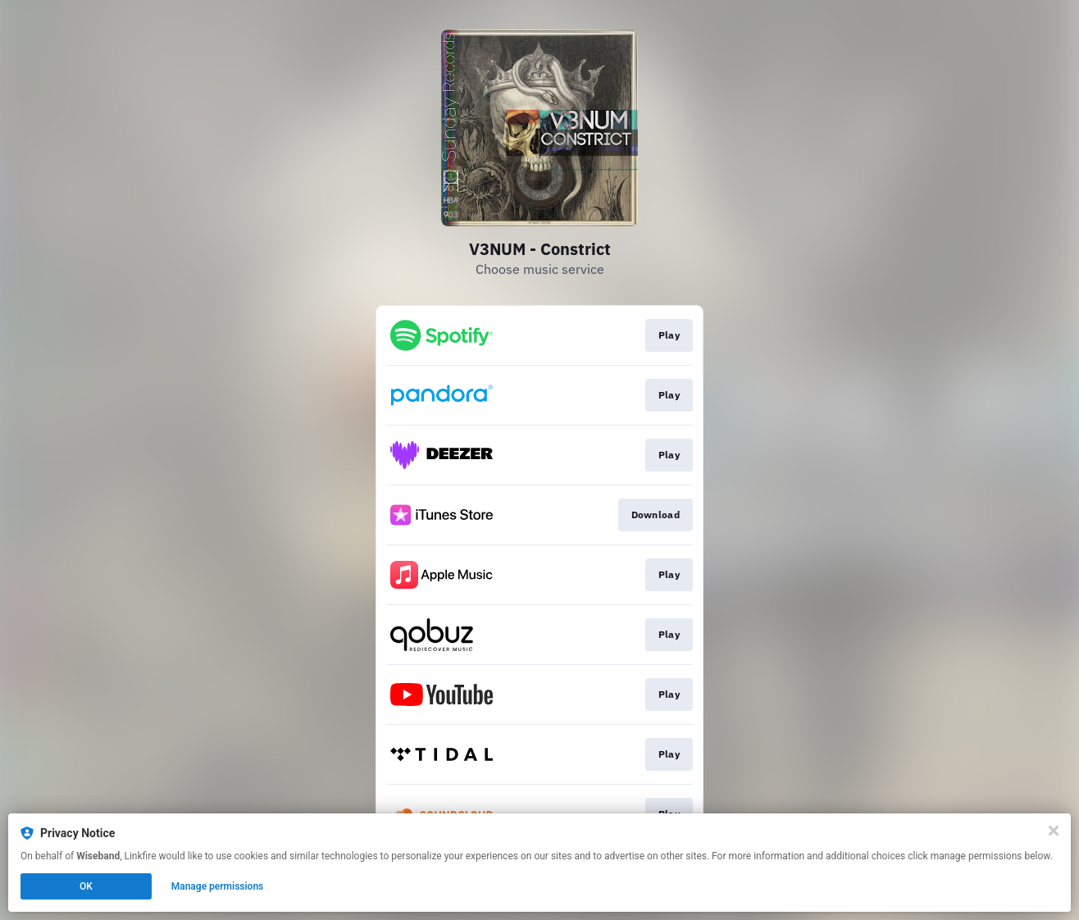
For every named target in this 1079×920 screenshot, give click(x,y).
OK (86, 886)
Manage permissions (217, 886)
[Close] (1053, 831)
